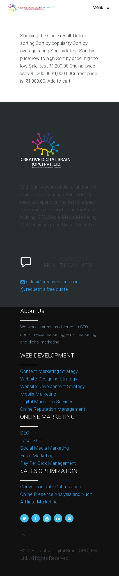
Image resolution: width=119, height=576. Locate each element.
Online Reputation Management (52, 409)
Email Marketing (36, 455)
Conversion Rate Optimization (50, 486)
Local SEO (31, 440)
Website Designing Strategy (48, 379)
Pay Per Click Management (48, 463)
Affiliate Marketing (39, 502)
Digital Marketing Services (47, 401)
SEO (24, 433)
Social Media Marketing (44, 448)
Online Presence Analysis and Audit (56, 494)
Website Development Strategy (52, 386)
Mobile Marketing (38, 394)
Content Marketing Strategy (49, 371)
